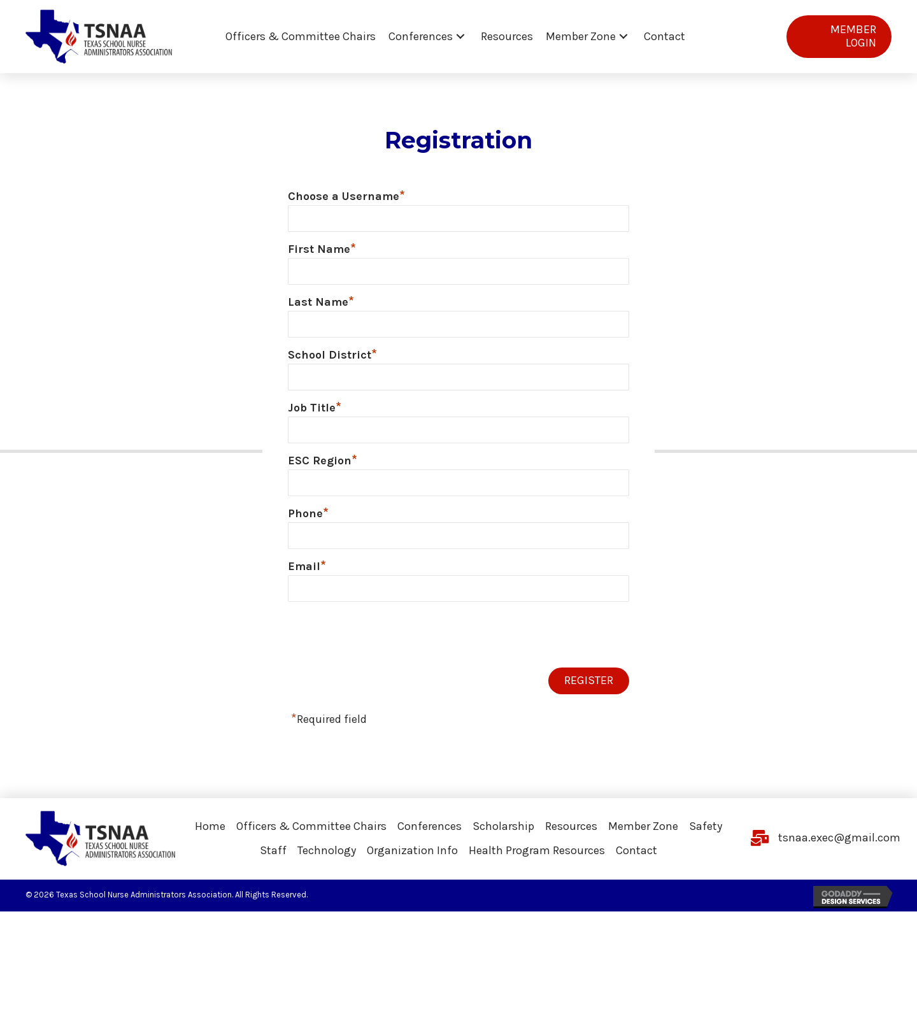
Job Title (314, 412)
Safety (705, 834)
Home (210, 834)
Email (307, 574)
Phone (308, 520)
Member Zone (643, 834)
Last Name (321, 304)
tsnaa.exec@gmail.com (839, 846)
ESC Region (322, 466)
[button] (460, 36)
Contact (636, 859)
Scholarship (503, 834)
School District (332, 358)
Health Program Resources (537, 859)
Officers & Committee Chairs (311, 834)
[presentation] (384, 644)
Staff (273, 859)
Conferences (429, 834)
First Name (322, 250)
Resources (571, 834)
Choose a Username (346, 196)
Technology (326, 859)
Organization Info (412, 859)
